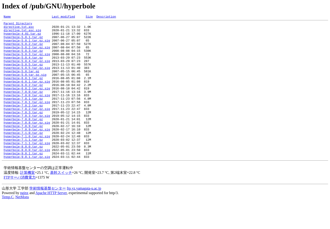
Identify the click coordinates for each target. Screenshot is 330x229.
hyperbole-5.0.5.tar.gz (23, 74)
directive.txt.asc (19, 29)
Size (89, 17)
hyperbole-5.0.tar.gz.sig (25, 86)
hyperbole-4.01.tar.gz (22, 37)
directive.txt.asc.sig (22, 33)
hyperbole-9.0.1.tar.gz (23, 181)
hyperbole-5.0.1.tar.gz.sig (27, 45)
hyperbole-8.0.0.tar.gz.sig (27, 176)
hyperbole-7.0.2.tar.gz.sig (27, 127)
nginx (24, 221)
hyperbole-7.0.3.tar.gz (23, 131)
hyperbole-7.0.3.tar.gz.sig (27, 135)
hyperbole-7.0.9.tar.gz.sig (27, 152)
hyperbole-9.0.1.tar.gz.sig (27, 185)
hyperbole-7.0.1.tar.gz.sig (27, 119)
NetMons (22, 225)
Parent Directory (18, 25)
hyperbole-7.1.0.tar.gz (23, 156)
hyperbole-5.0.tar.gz (21, 82)
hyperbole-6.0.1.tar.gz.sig (27, 94)
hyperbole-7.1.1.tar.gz (23, 164)
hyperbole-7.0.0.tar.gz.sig (27, 111)
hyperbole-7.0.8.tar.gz (23, 140)
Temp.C (7, 225)
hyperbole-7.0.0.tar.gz (23, 107)
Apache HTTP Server (51, 221)
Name (7, 17)
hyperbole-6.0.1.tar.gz (23, 90)
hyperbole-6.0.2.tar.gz (23, 98)
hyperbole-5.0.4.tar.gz (23, 66)
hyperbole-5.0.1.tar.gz (23, 41)
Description (106, 17)
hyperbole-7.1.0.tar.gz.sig (27, 160)
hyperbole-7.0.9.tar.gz (23, 148)
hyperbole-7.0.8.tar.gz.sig (27, 144)
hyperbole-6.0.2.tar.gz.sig (27, 103)
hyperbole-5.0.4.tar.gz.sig (27, 70)
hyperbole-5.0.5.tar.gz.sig (27, 78)
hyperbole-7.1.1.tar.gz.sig (27, 168)
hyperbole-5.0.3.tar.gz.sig (27, 62)
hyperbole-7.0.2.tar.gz (23, 123)
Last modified (63, 17)
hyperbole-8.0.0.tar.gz (23, 172)
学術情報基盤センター (47, 216)
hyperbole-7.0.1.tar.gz (23, 115)
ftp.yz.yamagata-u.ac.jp (84, 216)
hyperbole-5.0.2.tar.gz (23, 49)
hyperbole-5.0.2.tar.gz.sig (27, 53)
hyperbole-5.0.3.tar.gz (23, 57)
